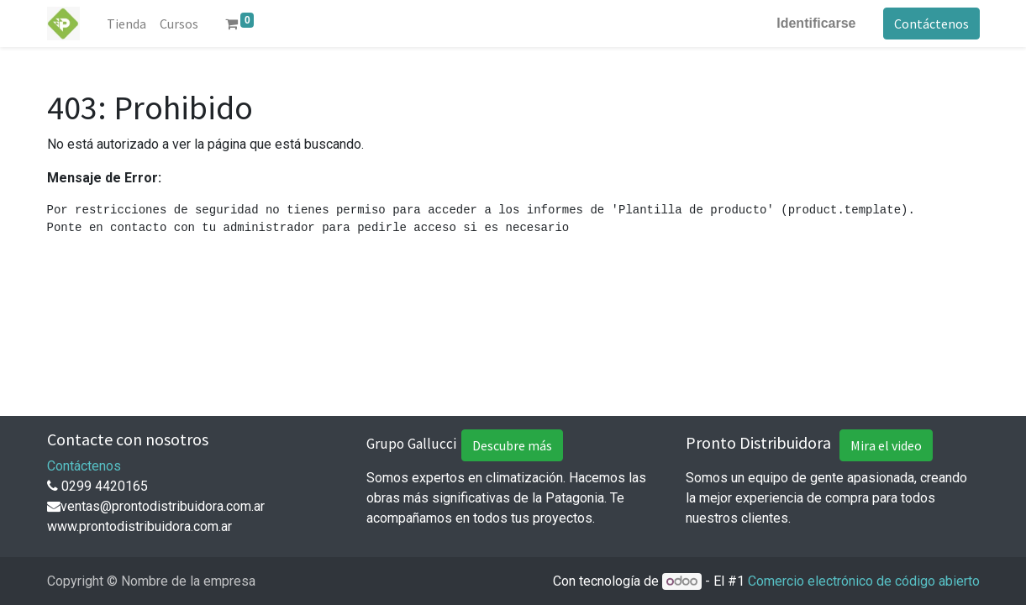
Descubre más (512, 445)
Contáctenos (931, 23)
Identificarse (815, 23)
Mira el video (886, 445)
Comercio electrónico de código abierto (864, 581)
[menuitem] (126, 23)
